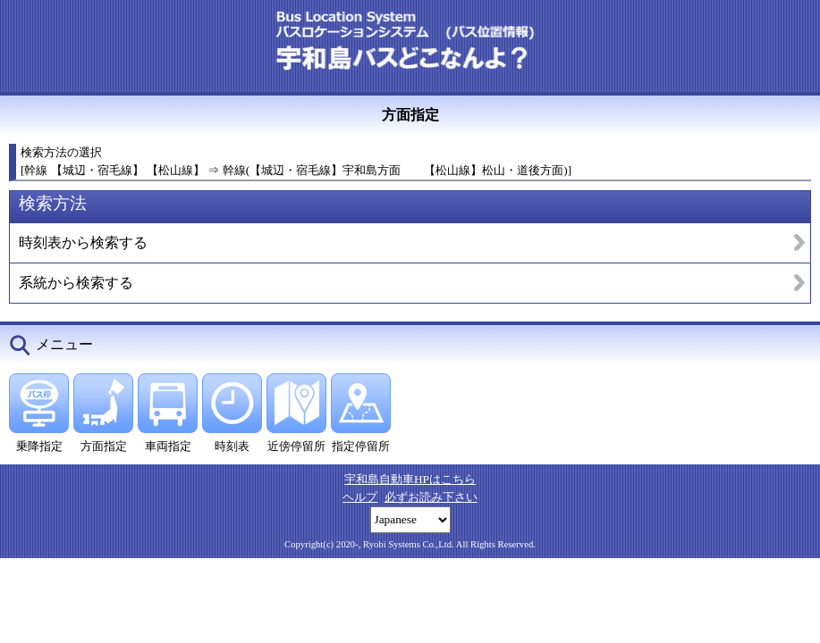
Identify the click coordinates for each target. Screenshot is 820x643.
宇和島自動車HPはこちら (410, 479)
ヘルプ (359, 497)
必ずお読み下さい (431, 497)
